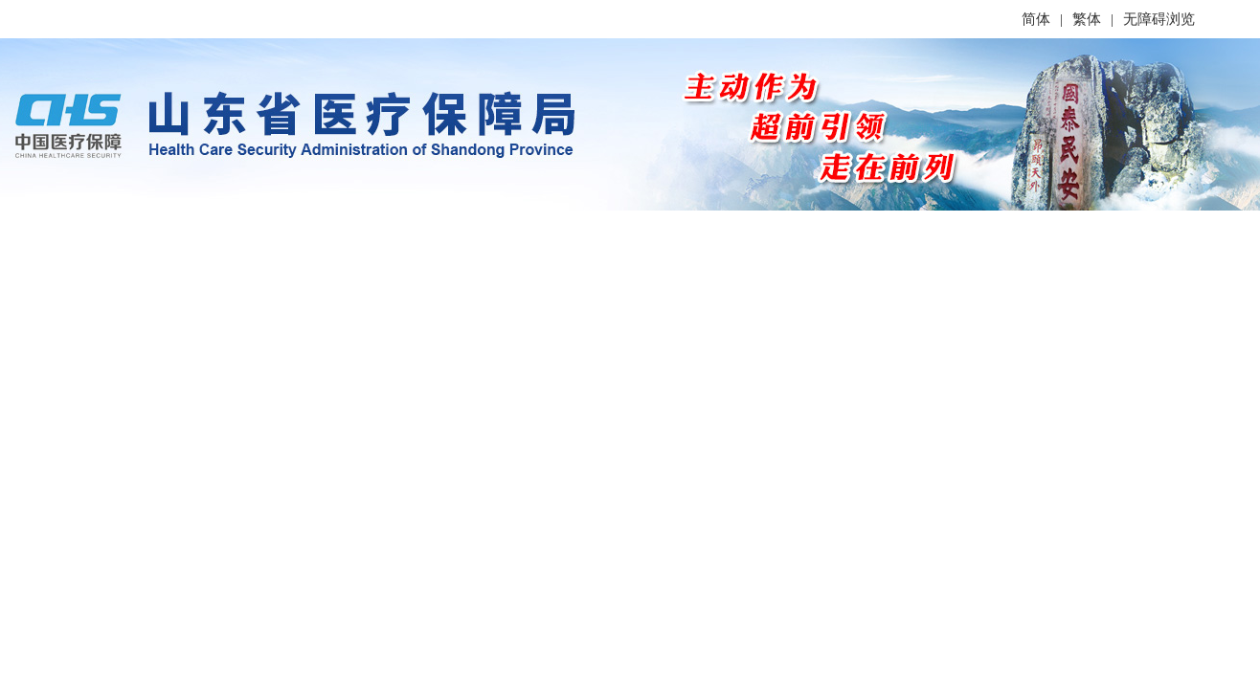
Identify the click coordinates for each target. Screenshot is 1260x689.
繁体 (1086, 19)
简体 (1036, 19)
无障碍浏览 (1159, 19)
